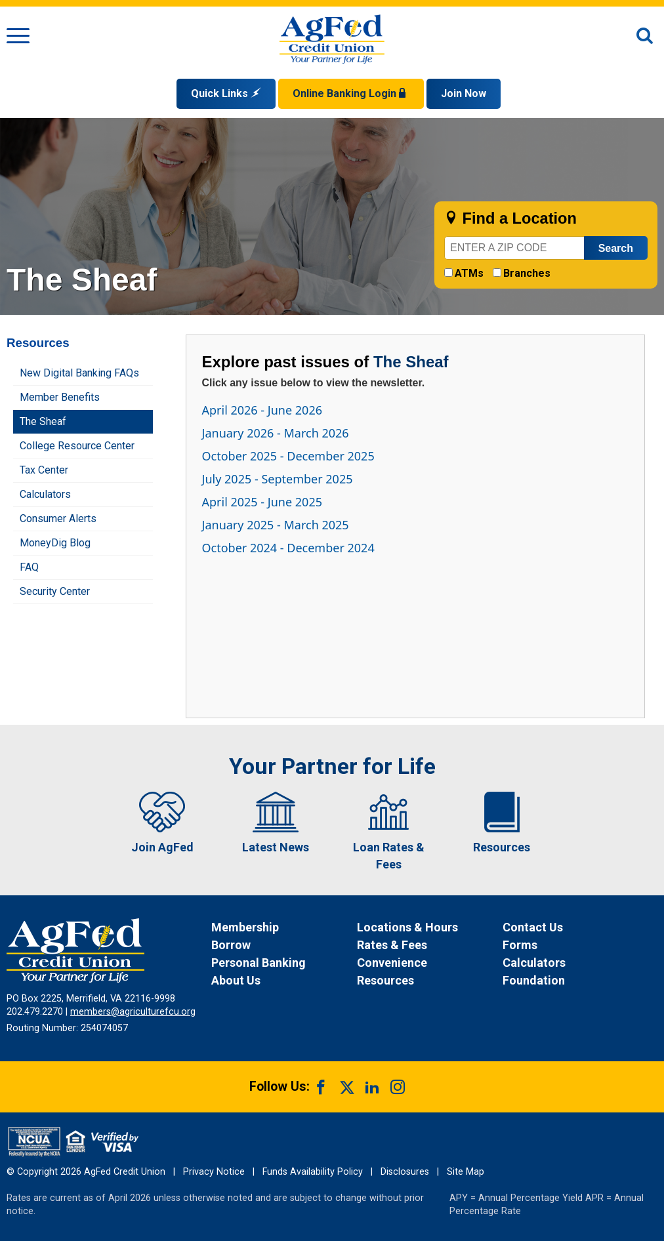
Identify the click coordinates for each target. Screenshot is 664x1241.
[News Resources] (428, 980)
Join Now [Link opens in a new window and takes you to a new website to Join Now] (463, 93)
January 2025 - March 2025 (275, 525)
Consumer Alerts (58, 518)
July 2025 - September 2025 (277, 479)
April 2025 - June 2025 (262, 502)
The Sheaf (43, 421)
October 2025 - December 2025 (288, 456)
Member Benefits (60, 397)
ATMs (469, 273)
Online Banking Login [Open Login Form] (351, 93)
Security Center (55, 591)
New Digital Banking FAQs (79, 373)
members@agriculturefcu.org (133, 1011)
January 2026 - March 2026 (275, 433)
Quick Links (226, 93)
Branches (526, 273)
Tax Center (44, 470)
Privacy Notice (214, 1171)
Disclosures (405, 1171)
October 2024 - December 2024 (288, 548)
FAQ (29, 567)
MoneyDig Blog (55, 543)
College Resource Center (77, 445)
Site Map (465, 1171)
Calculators (45, 494)
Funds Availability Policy (312, 1171)
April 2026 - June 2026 (262, 410)
